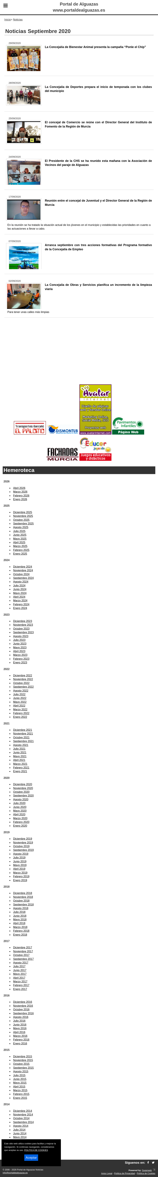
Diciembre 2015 (22, 1056)
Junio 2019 (19, 861)
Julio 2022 (19, 694)
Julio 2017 (19, 966)
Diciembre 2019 (22, 838)
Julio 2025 (19, 531)
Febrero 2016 (21, 1039)
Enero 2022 (20, 716)
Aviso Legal (106, 1173)
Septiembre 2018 (23, 904)
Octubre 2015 (21, 1063)
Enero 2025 (20, 553)
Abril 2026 (19, 488)
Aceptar (31, 1157)
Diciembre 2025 (22, 512)
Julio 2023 (19, 640)
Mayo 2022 (19, 702)
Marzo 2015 (20, 1090)
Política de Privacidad (124, 1173)
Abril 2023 (19, 651)
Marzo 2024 (20, 600)
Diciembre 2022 (22, 675)
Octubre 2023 (21, 628)
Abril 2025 (19, 542)
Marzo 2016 (20, 1036)
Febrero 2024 (21, 604)
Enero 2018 (20, 934)
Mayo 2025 (19, 538)
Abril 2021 (19, 760)
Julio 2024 (19, 585)
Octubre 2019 (21, 846)
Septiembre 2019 (23, 850)
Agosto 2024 (20, 581)
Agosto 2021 (20, 745)
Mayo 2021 (19, 756)
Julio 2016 (19, 1020)
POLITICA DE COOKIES (36, 1150)
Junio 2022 (19, 698)
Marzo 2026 (20, 491)
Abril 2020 (19, 814)
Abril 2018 (19, 923)
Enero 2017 (20, 989)
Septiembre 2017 (23, 959)
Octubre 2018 (21, 900)
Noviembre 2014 (23, 1114)
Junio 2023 (19, 643)
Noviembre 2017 (23, 951)
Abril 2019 (19, 868)
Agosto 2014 (20, 1125)
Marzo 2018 (20, 927)
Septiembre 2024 (23, 578)
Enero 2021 (20, 771)
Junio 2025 (19, 534)
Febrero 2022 (21, 713)
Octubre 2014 (21, 1118)
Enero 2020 (20, 825)
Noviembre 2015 (23, 1060)
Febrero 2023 (21, 658)
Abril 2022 (19, 705)
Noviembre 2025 (23, 516)
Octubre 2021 (21, 737)
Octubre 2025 (21, 519)
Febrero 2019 (21, 876)
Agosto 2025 (20, 527)
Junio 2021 (19, 752)
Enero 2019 (20, 880)
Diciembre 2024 (22, 566)
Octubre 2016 (21, 1009)
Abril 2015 (19, 1086)
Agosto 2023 (20, 636)
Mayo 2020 (19, 810)
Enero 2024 (20, 608)
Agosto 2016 (20, 1017)
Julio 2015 (19, 1075)
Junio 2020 (19, 807)
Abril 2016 (19, 1032)
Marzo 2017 (20, 981)
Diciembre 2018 (22, 893)
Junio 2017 (19, 970)
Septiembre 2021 (23, 741)
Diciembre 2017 (22, 947)
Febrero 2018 (21, 930)
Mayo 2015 (19, 1082)
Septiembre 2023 (23, 632)
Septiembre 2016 (23, 1013)
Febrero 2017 (21, 985)
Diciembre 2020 (22, 784)
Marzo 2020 (20, 818)
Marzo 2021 (20, 763)
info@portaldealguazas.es (15, 1172)
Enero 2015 (20, 1097)
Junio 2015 (19, 1079)
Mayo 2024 (19, 593)
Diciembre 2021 (22, 729)
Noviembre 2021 (23, 733)
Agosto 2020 (20, 799)
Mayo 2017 (19, 974)
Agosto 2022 (20, 690)
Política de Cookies (146, 1173)
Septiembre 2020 (23, 795)
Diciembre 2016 (22, 1001)
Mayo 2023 (19, 647)
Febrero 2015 (21, 1094)
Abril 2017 (19, 977)
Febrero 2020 (21, 822)
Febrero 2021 (21, 767)
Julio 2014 (19, 1129)
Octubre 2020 (21, 791)
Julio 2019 (19, 857)
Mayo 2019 (19, 865)
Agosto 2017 (20, 962)
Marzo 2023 (20, 655)
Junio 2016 (19, 1024)
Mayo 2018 (19, 919)
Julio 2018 (19, 912)
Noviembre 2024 (23, 570)
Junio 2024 (19, 589)
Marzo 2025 (20, 546)
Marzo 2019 (20, 872)
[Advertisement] (79, 356)
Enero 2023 (20, 662)
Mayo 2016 (19, 1028)
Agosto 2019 (20, 853)
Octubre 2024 (21, 574)
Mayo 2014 (19, 1137)
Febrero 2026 (21, 495)
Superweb (147, 1170)
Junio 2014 (19, 1133)
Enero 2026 (20, 499)
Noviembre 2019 (23, 842)
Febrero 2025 (21, 550)
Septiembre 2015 (23, 1067)
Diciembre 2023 (22, 621)
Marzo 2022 (20, 709)
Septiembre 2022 (23, 686)
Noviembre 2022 (23, 679)
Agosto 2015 (20, 1071)
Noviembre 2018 (23, 897)
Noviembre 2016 (23, 1005)
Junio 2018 (19, 915)
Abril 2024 (19, 596)
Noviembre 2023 (23, 624)
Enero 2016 (20, 1043)
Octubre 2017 (21, 955)
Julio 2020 (19, 803)
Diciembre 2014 (22, 1110)
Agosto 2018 (20, 908)
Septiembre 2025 (23, 523)
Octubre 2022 (21, 683)
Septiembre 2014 (23, 1122)
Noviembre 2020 (23, 788)
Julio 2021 (19, 748)
